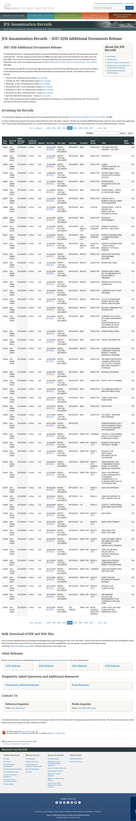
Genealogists (30, 759)
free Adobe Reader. (29, 731)
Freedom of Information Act (74, 811)
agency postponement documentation (54, 660)
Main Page (111, 56)
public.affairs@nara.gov (86, 708)
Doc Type (61, 143)
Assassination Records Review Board (116, 71)
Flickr (79, 802)
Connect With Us (68, 799)
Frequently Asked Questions (22, 685)
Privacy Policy (59, 811)
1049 (48, 128)
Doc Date (50, 143)
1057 (91, 128)
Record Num (13, 142)
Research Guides (56, 755)
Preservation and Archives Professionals (34, 765)
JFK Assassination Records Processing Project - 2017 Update (72, 62)
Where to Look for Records (54, 775)
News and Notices (76, 759)
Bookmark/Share (117, 3)
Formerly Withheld (32, 142)
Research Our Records (13, 16)
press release (41, 78)
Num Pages (126, 142)
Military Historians (32, 761)
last (105, 128)
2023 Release (46, 665)
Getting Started (53, 759)
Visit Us (95, 16)
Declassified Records (55, 771)
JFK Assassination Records (36, 29)
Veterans (29, 772)
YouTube (71, 802)
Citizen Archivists (101, 3)
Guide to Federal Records (57, 768)
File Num (72, 143)
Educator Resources (68, 16)
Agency (41, 143)
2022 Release (79, 665)
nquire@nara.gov (18, 708)
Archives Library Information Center (10, 780)
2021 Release (112, 665)
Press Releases (80, 685)
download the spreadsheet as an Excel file (86, 117)
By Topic (7, 759)
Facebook (56, 802)
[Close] (133, 799)
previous (38, 128)
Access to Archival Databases (10, 776)
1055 (80, 128)
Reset (130, 133)
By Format (7, 761)
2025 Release (13, 665)
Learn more (115, 817)
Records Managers (32, 769)
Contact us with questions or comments (15, 744)
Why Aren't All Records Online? (56, 779)
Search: (89, 133)
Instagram (64, 802)
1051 (59, 128)
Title (103, 143)
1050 (54, 128)
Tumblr (68, 802)
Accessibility (48, 811)
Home (6, 29)
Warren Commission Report (118, 62)
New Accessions (76, 761)
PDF (48, 149)
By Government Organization (9, 765)
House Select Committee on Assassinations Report (118, 66)
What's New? (76, 755)
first (31, 128)
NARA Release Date (21, 140)
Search (129, 8)
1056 (86, 128)
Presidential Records (11, 772)
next (100, 128)
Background (112, 59)
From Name (93, 142)
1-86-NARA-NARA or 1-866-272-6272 (68, 817)
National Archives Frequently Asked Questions (54, 763)
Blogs (75, 802)
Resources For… (33, 755)
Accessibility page (58, 733)
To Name (84, 143)
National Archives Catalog (13, 769)
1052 (64, 128)
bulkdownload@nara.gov (19, 646)
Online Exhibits (9, 784)
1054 (75, 128)
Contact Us (129, 3)
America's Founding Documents (122, 16)
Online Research (11, 755)
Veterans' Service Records (40, 16)
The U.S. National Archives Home (28, 6)
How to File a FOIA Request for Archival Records (55, 785)
